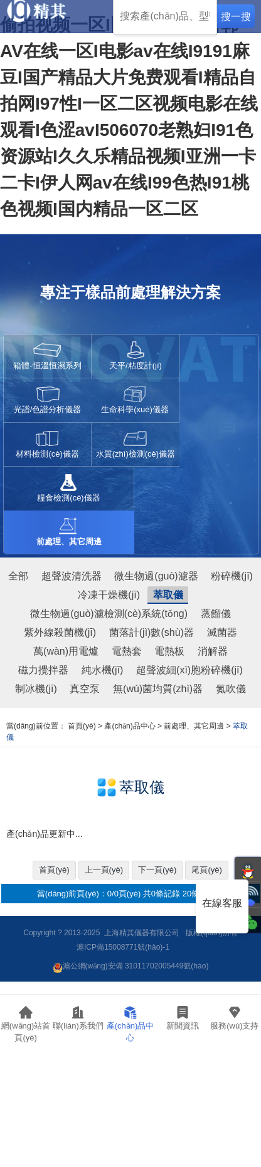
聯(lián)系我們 (78, 1017)
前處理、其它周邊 (194, 726)
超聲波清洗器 (71, 576)
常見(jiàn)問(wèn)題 (235, 1074)
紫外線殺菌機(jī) (60, 632)
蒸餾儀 (216, 613)
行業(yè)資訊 (182, 1071)
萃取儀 (168, 594)
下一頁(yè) (157, 869)
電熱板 (169, 651)
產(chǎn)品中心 (130, 1024)
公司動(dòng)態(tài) (182, 1049)
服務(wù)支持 (234, 1017)
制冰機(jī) (36, 688)
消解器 (213, 651)
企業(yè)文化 (78, 1096)
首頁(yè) (82, 726)
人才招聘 (78, 1121)
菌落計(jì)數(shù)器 (151, 632)
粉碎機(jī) (232, 576)
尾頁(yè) (206, 869)
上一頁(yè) (104, 869)
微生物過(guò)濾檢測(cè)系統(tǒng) (109, 613)
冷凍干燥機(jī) (109, 594)
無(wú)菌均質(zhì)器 (158, 688)
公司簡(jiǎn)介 (78, 1074)
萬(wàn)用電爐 (66, 651)
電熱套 (127, 651)
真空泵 (85, 688)
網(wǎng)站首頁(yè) (26, 1024)
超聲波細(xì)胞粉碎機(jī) (189, 670)
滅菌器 (222, 632)
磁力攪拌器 (43, 670)
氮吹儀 (231, 688)
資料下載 (234, 1096)
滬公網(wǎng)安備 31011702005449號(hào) (131, 966)
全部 (18, 576)
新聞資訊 (182, 1017)
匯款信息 (78, 1146)
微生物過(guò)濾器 (156, 576)
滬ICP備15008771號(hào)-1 (123, 947)
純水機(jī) (103, 670)
